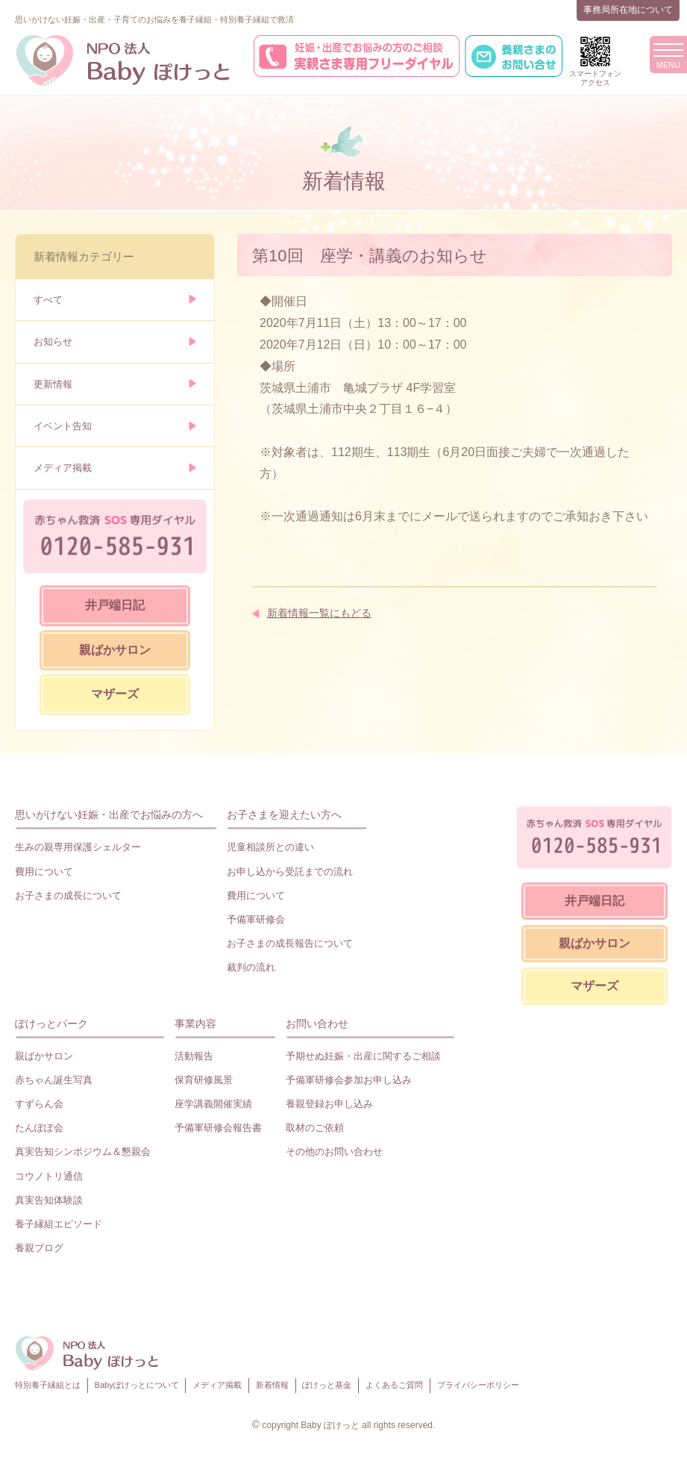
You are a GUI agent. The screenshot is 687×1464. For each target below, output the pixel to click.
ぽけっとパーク (51, 1024)
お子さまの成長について (68, 895)
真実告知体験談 (49, 1200)
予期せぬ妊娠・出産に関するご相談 (363, 1056)
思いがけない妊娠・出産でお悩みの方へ (109, 814)
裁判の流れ (251, 967)
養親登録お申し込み (329, 1103)
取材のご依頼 (315, 1127)
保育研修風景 (204, 1079)
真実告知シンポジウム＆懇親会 (83, 1151)
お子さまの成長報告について (290, 943)
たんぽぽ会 (39, 1127)
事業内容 (195, 1024)
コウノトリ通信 (49, 1176)
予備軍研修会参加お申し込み (349, 1079)
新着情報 (272, 1384)
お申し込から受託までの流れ (290, 871)
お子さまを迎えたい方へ (284, 814)
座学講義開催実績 (213, 1103)
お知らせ (53, 341)
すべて (48, 299)
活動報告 (194, 1056)
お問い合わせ (317, 1024)
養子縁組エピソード (58, 1224)
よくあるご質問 (394, 1384)
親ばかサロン (115, 650)
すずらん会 (39, 1103)
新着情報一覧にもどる (319, 613)
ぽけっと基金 (326, 1384)
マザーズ (115, 694)
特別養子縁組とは (48, 1384)
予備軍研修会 (256, 919)
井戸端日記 (115, 605)
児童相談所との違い (270, 847)
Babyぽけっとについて (137, 1384)
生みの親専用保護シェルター (78, 847)
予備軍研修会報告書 (218, 1127)
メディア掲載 (63, 467)
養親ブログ (39, 1247)
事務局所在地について (628, 9)
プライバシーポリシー (478, 1384)
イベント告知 (63, 426)
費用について (44, 871)
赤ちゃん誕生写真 (53, 1079)
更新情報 (53, 384)
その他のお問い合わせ (334, 1151)
